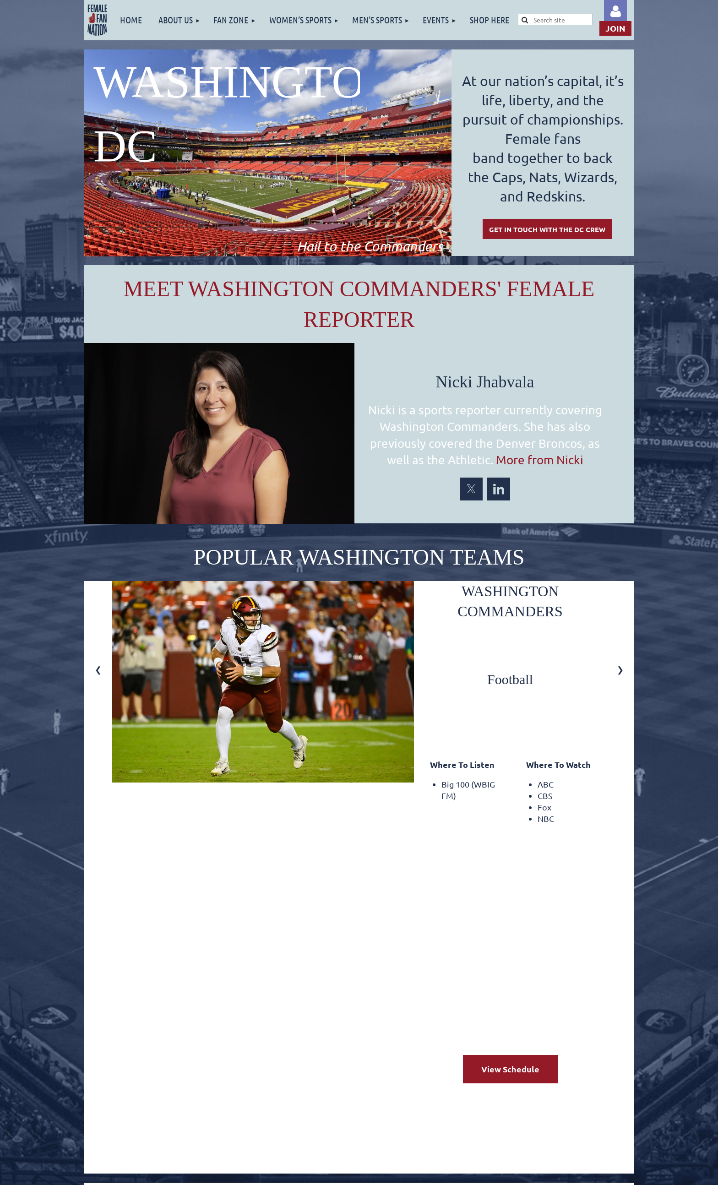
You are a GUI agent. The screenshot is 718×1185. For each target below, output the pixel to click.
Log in (615, 11)
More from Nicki (539, 460)
